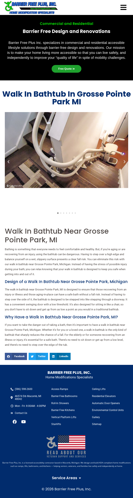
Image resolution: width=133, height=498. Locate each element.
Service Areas (66, 478)
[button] (16, 356)
